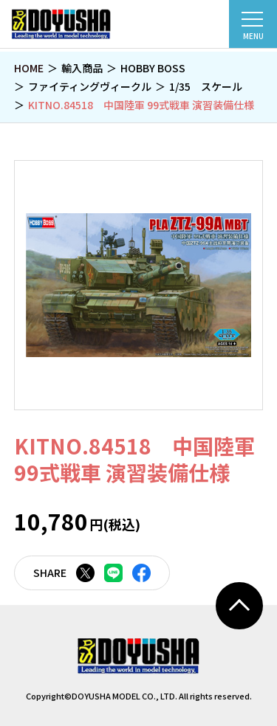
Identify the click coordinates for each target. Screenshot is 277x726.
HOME (29, 67)
